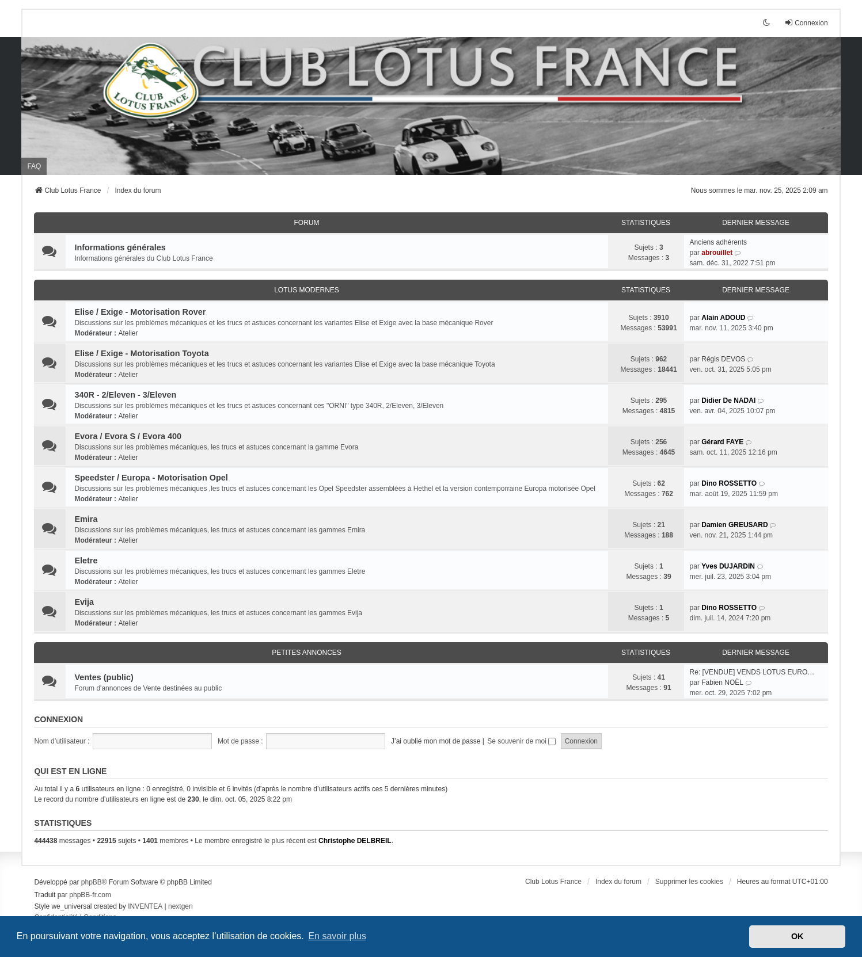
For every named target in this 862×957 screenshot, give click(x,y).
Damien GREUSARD (734, 525)
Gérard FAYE (722, 442)
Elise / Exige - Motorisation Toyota (141, 353)
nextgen (180, 906)
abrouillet (716, 253)
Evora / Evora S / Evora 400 (127, 436)
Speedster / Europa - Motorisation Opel (150, 477)
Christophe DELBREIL (355, 841)
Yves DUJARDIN (728, 566)
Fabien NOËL (722, 682)
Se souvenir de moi (521, 741)
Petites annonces (306, 653)
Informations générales (119, 247)
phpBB (91, 882)
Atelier (128, 333)
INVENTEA (145, 906)
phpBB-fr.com (90, 895)
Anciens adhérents (718, 242)
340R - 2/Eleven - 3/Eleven (125, 394)
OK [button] (797, 936)
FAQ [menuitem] (34, 166)
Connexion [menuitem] (805, 22)
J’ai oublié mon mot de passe (435, 741)
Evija (84, 602)
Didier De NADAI (728, 400)
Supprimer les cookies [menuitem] (689, 882)
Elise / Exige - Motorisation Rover (140, 312)
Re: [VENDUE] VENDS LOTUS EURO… (752, 672)
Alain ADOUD (723, 318)
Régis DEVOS (723, 359)
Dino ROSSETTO (729, 483)
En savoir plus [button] (337, 936)
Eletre (85, 560)
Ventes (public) (103, 677)
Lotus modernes (306, 290)
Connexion (58, 719)
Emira (85, 519)
